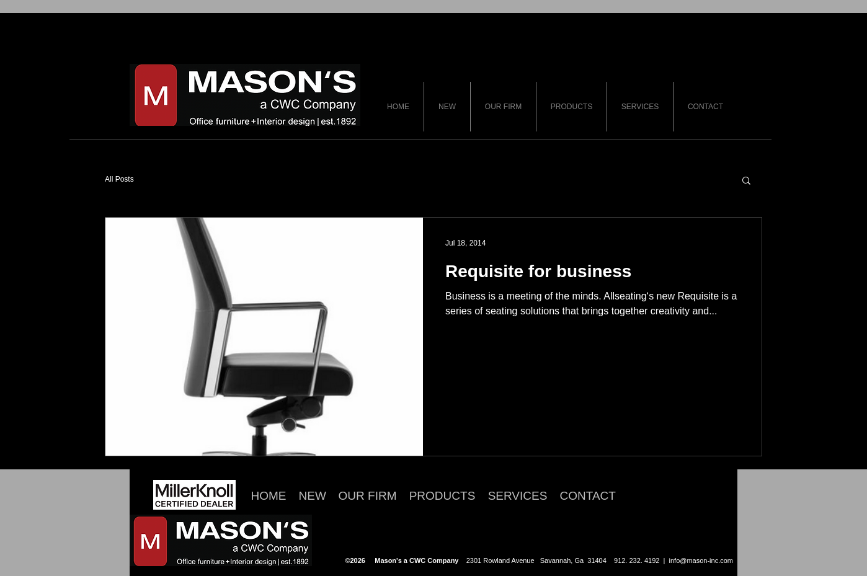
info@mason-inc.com (701, 560)
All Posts (119, 179)
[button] (746, 181)
